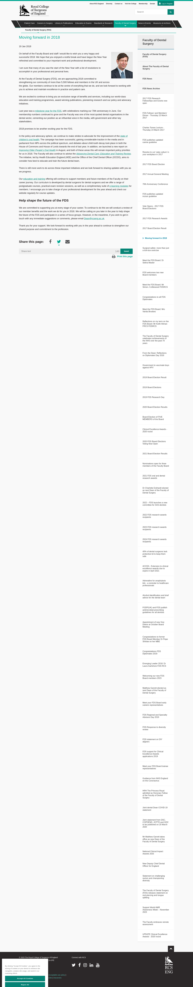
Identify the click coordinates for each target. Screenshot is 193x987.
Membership (143, 4)
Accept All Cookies (25, 984)
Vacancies (58, 978)
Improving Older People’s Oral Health (37, 150)
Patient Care (29, 24)
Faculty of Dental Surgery (125, 24)
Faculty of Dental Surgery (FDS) (38, 31)
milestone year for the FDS (48, 111)
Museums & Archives (162, 24)
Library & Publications (64, 24)
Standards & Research (103, 24)
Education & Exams (83, 24)
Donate (152, 4)
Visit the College (130, 4)
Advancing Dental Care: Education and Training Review (103, 154)
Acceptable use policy (56, 975)
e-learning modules (118, 186)
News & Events (144, 24)
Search (170, 12)
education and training (34, 179)
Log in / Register (166, 3)
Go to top (171, 948)
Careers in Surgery (45, 24)
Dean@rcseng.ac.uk (94, 218)
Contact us (118, 4)
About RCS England (97, 4)
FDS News (147, 79)
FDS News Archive (151, 89)
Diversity (109, 4)
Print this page (122, 256)
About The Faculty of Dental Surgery (156, 67)
